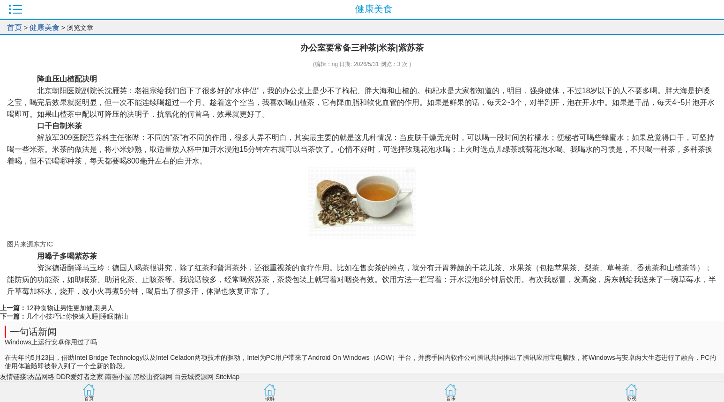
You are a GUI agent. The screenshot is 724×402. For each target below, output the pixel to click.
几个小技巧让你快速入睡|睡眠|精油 (77, 316)
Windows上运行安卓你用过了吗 (51, 342)
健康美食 (45, 27)
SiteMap (227, 376)
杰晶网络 (41, 376)
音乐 (450, 398)
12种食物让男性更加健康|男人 (70, 308)
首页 (14, 27)
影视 (631, 398)
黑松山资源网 (152, 376)
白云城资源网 (194, 376)
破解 (270, 398)
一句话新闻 (33, 332)
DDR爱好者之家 (79, 376)
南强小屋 (118, 376)
